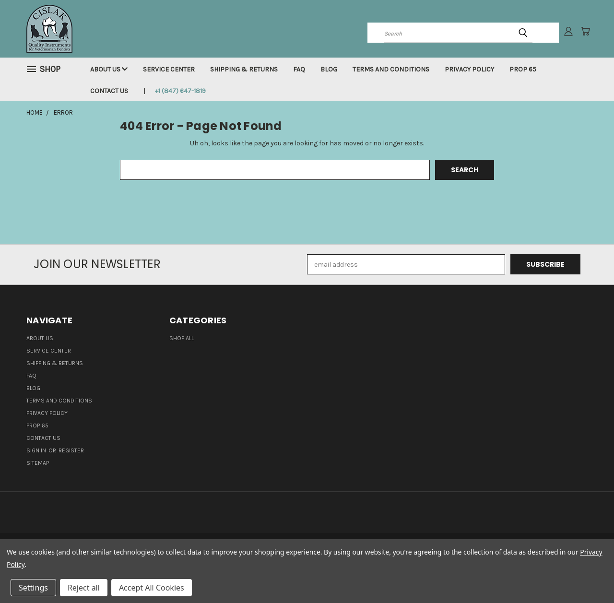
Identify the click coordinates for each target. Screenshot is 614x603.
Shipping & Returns (244, 69)
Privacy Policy (469, 69)
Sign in (36, 450)
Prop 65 (522, 69)
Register (71, 450)
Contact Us (109, 91)
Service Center (169, 69)
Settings (33, 587)
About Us (109, 69)
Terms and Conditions (391, 69)
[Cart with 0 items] (585, 31)
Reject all (84, 587)
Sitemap (37, 463)
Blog (328, 69)
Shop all (181, 338)
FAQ (299, 69)
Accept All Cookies (151, 587)
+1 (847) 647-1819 (180, 91)
